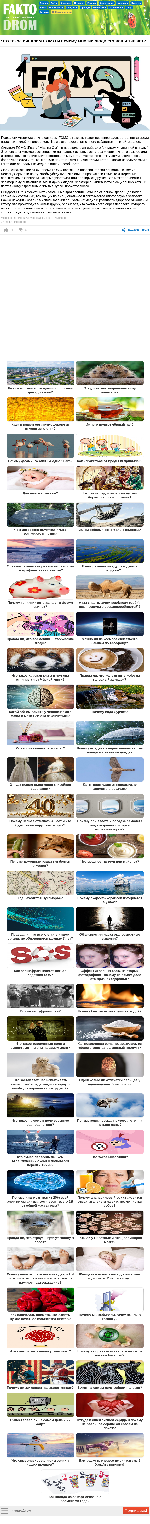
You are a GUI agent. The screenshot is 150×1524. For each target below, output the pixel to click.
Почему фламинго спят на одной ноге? (40, 461)
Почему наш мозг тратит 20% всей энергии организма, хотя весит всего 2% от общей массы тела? (40, 1201)
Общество (72, 7)
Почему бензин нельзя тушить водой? (110, 1011)
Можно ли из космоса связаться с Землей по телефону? (110, 641)
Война (54, 3)
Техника (44, 12)
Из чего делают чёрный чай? (110, 424)
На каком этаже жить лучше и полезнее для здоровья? (40, 390)
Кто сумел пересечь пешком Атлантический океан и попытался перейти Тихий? (40, 1161)
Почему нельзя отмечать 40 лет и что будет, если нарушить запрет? (40, 823)
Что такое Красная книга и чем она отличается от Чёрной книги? (40, 677)
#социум (23, 217)
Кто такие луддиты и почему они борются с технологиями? (110, 495)
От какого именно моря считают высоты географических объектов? (40, 568)
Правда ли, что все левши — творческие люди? (40, 641)
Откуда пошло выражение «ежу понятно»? (110, 390)
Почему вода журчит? (110, 712)
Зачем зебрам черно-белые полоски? (110, 530)
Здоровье (66, 3)
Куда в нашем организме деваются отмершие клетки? (40, 426)
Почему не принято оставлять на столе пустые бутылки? (109, 1353)
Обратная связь (62, 12)
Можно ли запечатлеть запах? (40, 748)
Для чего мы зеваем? (40, 493)
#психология (8, 217)
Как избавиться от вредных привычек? (109, 461)
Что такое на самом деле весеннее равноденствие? (40, 1122)
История (91, 3)
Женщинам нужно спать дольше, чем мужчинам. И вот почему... (110, 1276)
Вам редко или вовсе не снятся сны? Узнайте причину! (110, 1462)
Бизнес (44, 3)
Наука (43, 7)
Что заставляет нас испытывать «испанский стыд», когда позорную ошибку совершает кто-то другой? (40, 1084)
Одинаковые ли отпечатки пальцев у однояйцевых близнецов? (109, 1082)
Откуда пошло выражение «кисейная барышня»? (40, 787)
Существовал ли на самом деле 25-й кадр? (40, 1422)
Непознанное (56, 7)
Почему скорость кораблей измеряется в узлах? (109, 900)
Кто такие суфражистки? (40, 1011)
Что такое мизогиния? (109, 1157)
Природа (85, 7)
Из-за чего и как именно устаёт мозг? (40, 1351)
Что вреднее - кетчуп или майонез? (109, 861)
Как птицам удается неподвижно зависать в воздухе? (110, 787)
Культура (136, 3)
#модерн (60, 217)
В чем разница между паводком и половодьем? (110, 568)
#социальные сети (41, 217)
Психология (99, 7)
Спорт (129, 7)
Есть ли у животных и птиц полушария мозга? (110, 1240)
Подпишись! (136, 1510)
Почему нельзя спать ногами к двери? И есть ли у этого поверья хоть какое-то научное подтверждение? (40, 1278)
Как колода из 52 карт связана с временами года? (75, 1499)
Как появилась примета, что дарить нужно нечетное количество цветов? (40, 1317)
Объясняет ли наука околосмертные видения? (109, 936)
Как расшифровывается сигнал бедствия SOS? (40, 973)
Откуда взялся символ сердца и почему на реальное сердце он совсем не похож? (110, 1424)
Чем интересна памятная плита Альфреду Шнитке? (40, 532)
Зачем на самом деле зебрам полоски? (109, 1388)
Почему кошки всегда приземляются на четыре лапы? (109, 1122)
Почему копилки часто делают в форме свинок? (40, 605)
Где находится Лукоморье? (40, 898)
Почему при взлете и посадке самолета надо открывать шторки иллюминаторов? (109, 825)
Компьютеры (107, 3)
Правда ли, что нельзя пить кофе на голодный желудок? (110, 677)
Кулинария (122, 3)
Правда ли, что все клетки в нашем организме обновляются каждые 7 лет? (40, 936)
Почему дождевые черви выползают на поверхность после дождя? (110, 750)
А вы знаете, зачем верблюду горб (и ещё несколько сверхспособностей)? (110, 605)
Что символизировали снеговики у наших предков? (40, 1462)
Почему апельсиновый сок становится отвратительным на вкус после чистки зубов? (110, 1201)
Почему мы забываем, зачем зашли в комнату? (110, 1317)
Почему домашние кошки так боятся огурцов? (40, 863)
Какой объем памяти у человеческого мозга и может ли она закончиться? (40, 714)
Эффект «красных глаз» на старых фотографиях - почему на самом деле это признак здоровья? (109, 975)
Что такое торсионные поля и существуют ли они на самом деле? (40, 1046)
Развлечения (116, 7)
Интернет (79, 3)
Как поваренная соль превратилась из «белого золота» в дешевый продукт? (110, 1046)
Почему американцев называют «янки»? (40, 1388)
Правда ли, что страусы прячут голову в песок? (40, 1240)
